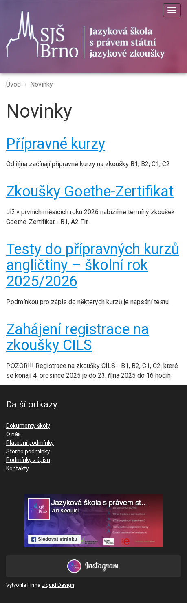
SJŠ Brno (91, 34)
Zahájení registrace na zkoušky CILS (77, 337)
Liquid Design (58, 585)
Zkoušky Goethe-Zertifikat (90, 191)
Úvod (13, 84)
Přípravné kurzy (55, 143)
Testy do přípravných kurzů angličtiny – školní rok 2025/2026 (92, 265)
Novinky (41, 84)
